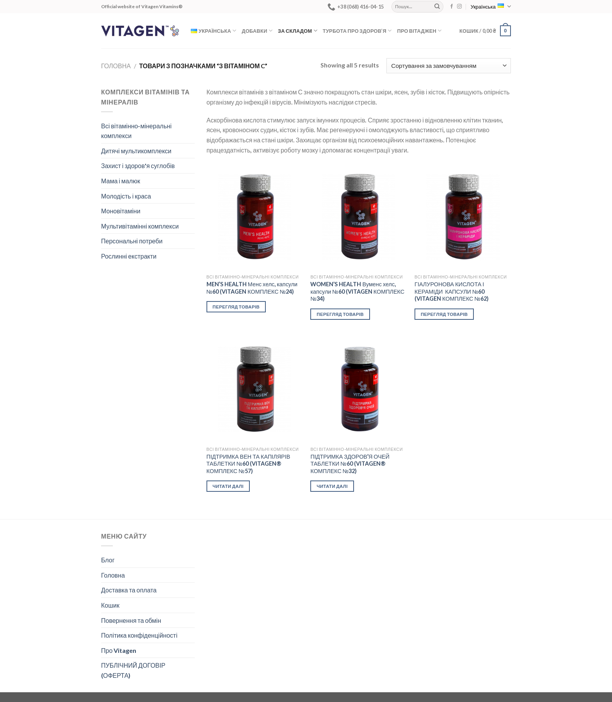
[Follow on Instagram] (459, 6)
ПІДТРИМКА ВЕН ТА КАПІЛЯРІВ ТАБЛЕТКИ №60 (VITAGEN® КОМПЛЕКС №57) (248, 463)
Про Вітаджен (419, 30)
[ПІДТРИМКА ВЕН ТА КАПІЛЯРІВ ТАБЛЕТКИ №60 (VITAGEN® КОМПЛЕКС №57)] (254, 389)
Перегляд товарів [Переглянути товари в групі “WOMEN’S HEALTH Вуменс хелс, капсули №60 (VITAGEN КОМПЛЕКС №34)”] (340, 314)
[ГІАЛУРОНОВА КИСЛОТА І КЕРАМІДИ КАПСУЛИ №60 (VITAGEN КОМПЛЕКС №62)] (463, 216)
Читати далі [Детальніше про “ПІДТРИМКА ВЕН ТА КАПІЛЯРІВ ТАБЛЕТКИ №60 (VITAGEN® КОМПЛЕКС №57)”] (228, 486)
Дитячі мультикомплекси (136, 150)
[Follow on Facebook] (451, 6)
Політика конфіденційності (139, 635)
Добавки (257, 30)
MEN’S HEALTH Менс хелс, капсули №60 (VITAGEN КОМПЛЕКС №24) (251, 288)
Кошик (110, 605)
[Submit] (437, 6)
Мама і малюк (120, 180)
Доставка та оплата (129, 590)
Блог (108, 560)
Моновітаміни (121, 210)
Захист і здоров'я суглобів (138, 165)
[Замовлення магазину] (448, 65)
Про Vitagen (118, 650)
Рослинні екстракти (129, 256)
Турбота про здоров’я (357, 30)
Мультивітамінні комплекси (140, 226)
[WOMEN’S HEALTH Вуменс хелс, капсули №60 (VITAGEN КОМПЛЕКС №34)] (358, 216)
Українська (491, 6)
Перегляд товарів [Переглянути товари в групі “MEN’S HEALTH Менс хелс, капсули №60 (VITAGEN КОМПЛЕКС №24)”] (236, 306)
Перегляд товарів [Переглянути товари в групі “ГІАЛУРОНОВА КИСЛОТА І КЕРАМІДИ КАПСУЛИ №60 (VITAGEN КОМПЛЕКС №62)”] (444, 314)
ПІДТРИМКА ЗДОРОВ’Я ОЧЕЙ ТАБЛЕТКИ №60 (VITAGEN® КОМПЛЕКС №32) (349, 463)
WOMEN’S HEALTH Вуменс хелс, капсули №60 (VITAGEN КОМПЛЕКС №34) (357, 291)
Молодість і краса (126, 196)
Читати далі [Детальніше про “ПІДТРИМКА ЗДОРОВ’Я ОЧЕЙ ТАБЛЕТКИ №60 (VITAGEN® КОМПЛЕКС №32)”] (332, 486)
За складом (297, 30)
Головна (116, 65)
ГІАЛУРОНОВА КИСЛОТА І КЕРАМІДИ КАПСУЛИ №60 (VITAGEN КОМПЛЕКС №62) (452, 291)
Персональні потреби (131, 241)
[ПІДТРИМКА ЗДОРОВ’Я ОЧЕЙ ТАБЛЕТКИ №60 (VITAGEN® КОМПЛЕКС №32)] (358, 389)
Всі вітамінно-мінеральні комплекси (136, 131)
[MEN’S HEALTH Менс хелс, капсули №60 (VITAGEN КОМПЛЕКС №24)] (254, 216)
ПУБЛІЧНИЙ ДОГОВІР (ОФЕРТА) (133, 670)
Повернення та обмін (131, 620)
